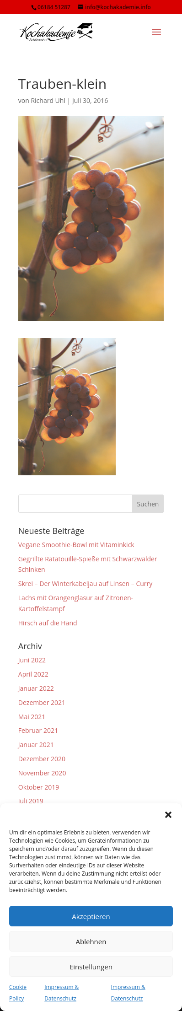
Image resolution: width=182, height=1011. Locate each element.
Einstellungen (91, 966)
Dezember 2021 (41, 702)
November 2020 (42, 773)
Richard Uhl (48, 100)
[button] (168, 814)
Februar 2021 (38, 730)
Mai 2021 (32, 716)
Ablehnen (91, 941)
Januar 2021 (36, 744)
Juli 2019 (30, 800)
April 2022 (33, 674)
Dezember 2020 (41, 758)
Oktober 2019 (38, 787)
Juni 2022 (32, 660)
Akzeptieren (91, 916)
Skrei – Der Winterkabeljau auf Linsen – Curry (85, 583)
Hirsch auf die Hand (47, 622)
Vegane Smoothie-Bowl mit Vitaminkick (76, 544)
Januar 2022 (36, 688)
